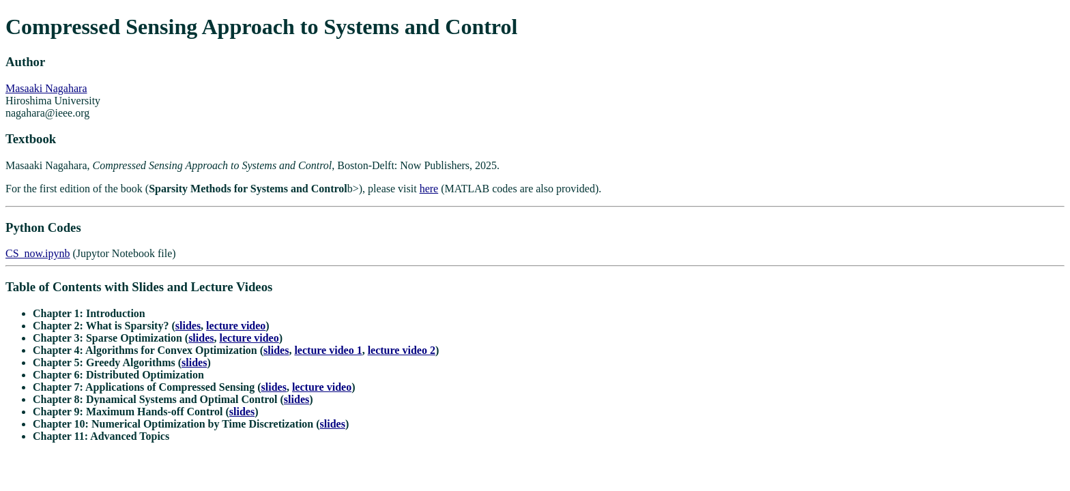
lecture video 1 (328, 350)
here (429, 188)
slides (188, 325)
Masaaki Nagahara (46, 88)
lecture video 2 (401, 350)
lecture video (235, 325)
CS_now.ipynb (37, 253)
